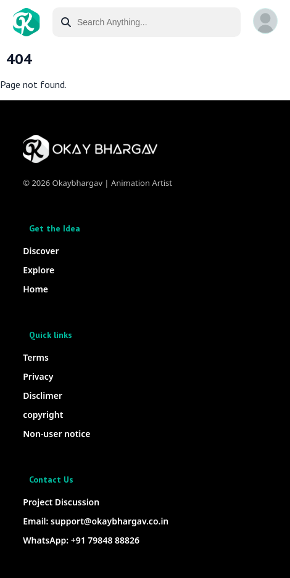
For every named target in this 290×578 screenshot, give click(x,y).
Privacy (38, 376)
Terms (36, 357)
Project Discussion (61, 502)
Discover (41, 251)
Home (35, 289)
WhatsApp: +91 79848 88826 (81, 540)
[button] (265, 21)
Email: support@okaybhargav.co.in (95, 521)
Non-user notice (56, 434)
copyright (43, 414)
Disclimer (42, 395)
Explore (38, 270)
